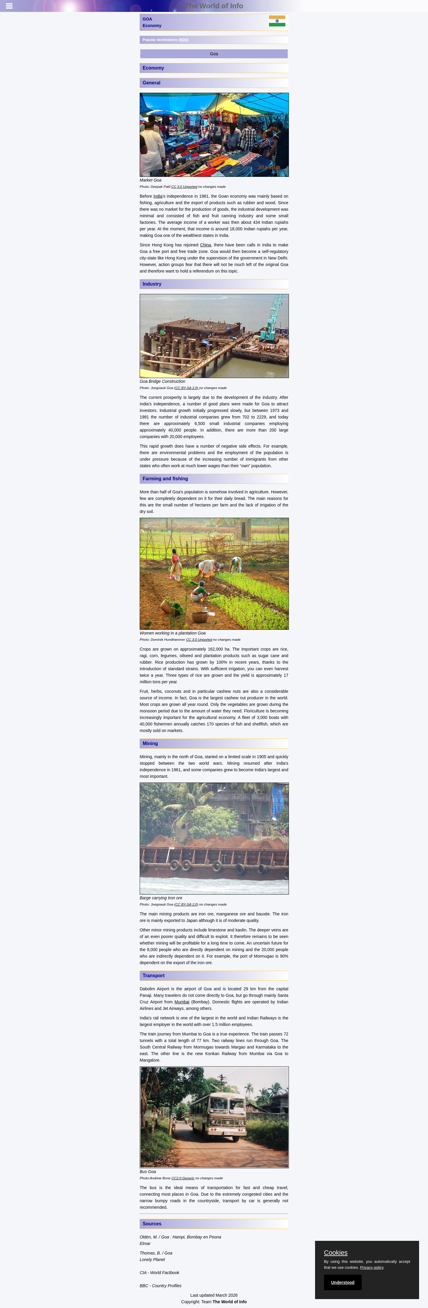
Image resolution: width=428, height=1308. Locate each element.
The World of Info (214, 6)
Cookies (335, 1253)
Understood (343, 1282)
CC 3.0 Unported (184, 186)
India (157, 196)
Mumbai (181, 1002)
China (205, 245)
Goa (214, 53)
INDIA (184, 40)
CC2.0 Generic (182, 1178)
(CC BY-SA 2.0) (186, 388)
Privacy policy (371, 1267)
